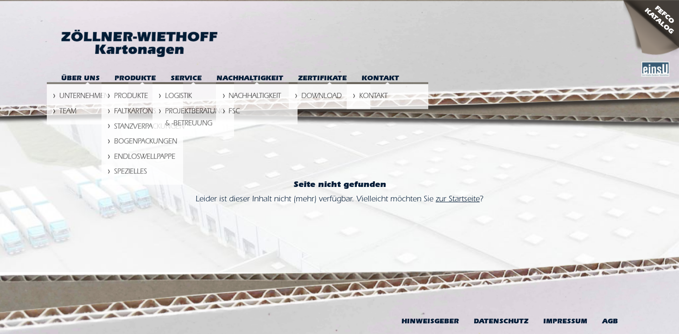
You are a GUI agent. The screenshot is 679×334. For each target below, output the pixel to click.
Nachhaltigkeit (249, 79)
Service (186, 79)
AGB (610, 322)
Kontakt (380, 79)
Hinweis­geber (430, 322)
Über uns (80, 79)
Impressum (565, 322)
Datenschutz (501, 322)
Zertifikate (322, 79)
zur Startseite (458, 200)
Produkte (135, 79)
